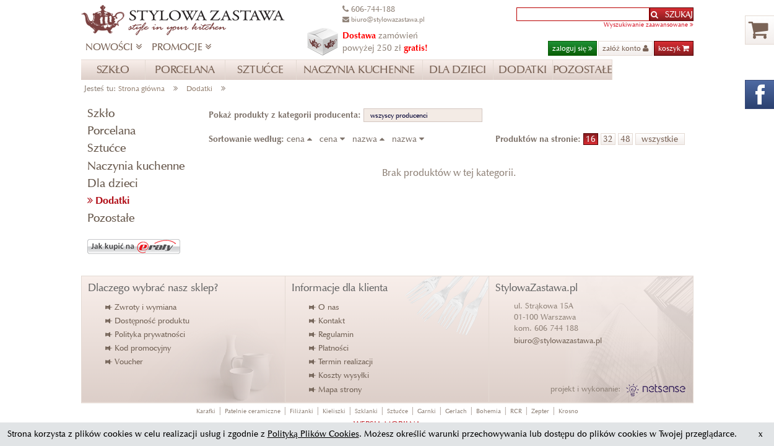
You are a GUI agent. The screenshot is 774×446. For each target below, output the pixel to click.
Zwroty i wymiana (141, 307)
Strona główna (141, 88)
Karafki (205, 411)
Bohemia (488, 411)
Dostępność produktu (148, 320)
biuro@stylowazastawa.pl (558, 340)
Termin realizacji (341, 361)
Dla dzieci (112, 183)
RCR (516, 411)
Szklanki (366, 411)
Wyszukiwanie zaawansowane (649, 24)
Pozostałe (110, 218)
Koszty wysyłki (339, 375)
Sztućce (106, 148)
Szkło (101, 113)
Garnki (426, 411)
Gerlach (456, 411)
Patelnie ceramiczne (252, 411)
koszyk (673, 48)
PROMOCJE (181, 47)
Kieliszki (334, 411)
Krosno (568, 411)
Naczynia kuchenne (136, 166)
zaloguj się (572, 48)
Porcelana (111, 130)
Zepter (540, 411)
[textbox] (583, 14)
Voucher (125, 361)
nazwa (370, 139)
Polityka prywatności (146, 334)
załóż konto (625, 48)
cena (302, 139)
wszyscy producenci (399, 115)
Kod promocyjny (139, 348)
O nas (324, 307)
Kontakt (327, 320)
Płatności (329, 348)
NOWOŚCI (113, 47)
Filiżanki (301, 411)
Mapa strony (336, 389)
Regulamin (332, 334)
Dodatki (199, 88)
